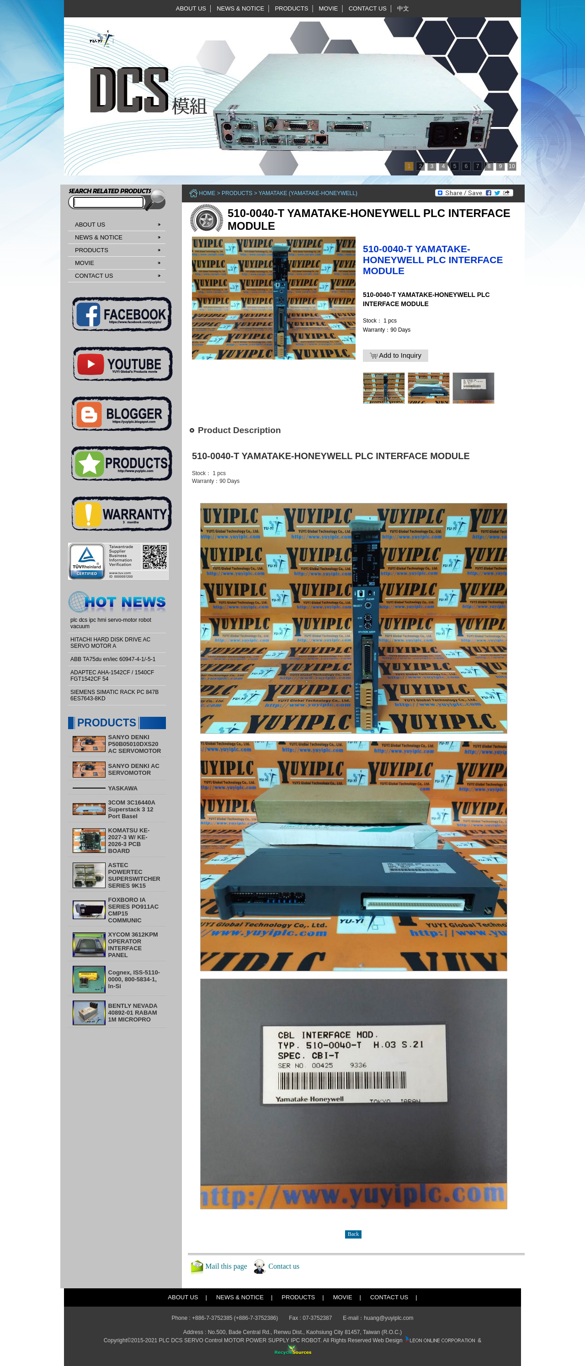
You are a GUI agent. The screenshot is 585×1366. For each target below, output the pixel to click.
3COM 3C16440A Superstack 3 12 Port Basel (131, 809)
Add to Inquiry (395, 355)
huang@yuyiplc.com (388, 1318)
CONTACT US (368, 8)
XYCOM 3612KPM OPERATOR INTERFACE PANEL (133, 944)
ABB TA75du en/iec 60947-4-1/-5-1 (112, 659)
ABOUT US (191, 8)
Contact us (283, 1266)
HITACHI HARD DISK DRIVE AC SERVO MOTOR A (110, 642)
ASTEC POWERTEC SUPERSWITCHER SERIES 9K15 (134, 875)
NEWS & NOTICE (240, 8)
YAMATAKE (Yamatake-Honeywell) (308, 193)
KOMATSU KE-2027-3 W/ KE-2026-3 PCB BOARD (129, 840)
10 (512, 166)
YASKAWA (123, 788)
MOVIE (328, 8)
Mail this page (226, 1266)
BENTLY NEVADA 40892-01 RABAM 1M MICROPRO (133, 1012)
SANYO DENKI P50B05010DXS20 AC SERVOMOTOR (134, 744)
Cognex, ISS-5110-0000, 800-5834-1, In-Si (134, 979)
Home (207, 193)
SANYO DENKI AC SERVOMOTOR (134, 769)
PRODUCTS (291, 8)
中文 (403, 8)
